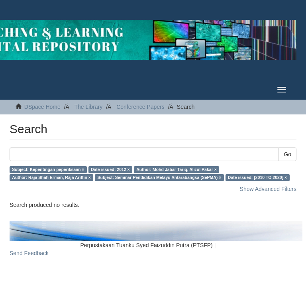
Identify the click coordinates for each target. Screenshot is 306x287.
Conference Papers (140, 107)
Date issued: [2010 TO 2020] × (257, 177)
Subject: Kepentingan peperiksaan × (48, 169)
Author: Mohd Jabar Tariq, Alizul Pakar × (176, 169)
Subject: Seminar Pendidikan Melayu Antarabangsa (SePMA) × (159, 177)
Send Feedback (29, 253)
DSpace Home (42, 107)
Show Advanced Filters (268, 189)
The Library (88, 107)
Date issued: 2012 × (110, 169)
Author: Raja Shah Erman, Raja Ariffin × (51, 177)
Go (287, 154)
